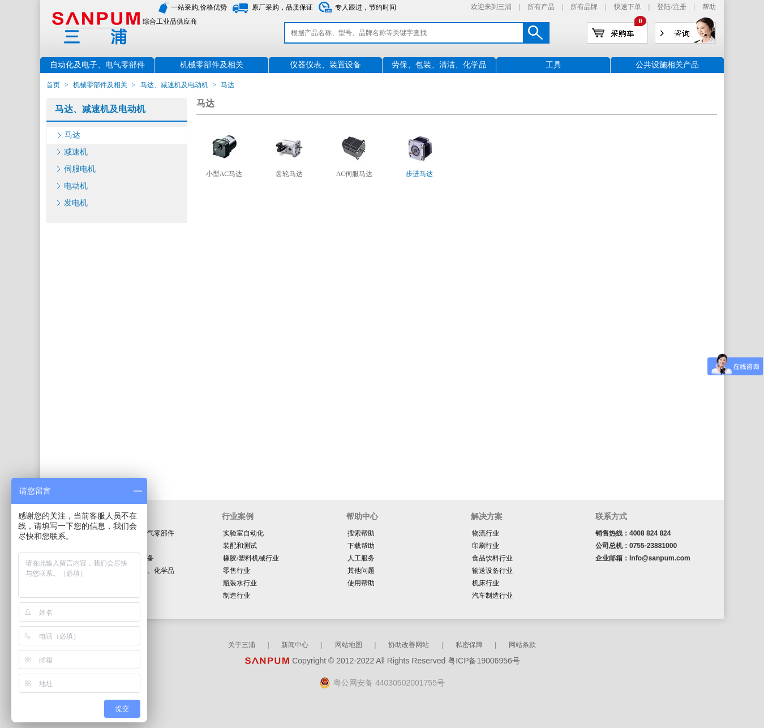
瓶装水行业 (240, 583)
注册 (679, 7)
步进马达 (419, 174)
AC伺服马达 (354, 174)
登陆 (664, 7)
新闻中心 (294, 645)
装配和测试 (240, 546)
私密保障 (469, 645)
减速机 (76, 152)
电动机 (76, 186)
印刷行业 (485, 546)
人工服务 (361, 558)
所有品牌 (584, 7)
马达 (72, 135)
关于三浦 (241, 645)
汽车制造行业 (492, 595)
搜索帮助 (361, 533)
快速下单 (627, 7)
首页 (53, 85)
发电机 (76, 203)
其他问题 (361, 571)
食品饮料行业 (492, 558)
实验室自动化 (243, 533)
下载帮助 (361, 546)
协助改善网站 (408, 645)
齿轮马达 (289, 174)
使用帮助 (361, 583)
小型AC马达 (224, 174)
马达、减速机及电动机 (174, 85)
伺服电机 (80, 169)
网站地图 (348, 645)
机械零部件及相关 (100, 85)
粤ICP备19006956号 (484, 660)
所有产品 (541, 7)
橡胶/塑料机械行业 (251, 558)
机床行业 (485, 583)
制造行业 (236, 595)
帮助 (709, 7)
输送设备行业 (492, 571)
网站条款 (522, 645)
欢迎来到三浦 (491, 7)
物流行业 (485, 533)
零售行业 (236, 571)
